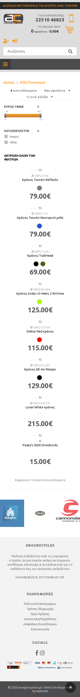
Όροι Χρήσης (40, 614)
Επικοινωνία (40, 629)
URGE (10, 142)
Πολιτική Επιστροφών (40, 604)
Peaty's (11, 136)
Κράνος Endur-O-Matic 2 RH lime (40, 293)
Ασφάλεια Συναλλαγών (40, 624)
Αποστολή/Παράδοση (40, 619)
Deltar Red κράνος (40, 331)
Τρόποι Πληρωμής (40, 609)
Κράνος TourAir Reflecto (40, 180)
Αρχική (8, 82)
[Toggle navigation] (5, 64)
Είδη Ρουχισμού (32, 82)
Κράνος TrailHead (40, 255)
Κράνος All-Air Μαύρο (40, 369)
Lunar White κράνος (40, 407)
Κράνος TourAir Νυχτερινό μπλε (40, 217)
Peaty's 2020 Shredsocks (40, 445)
